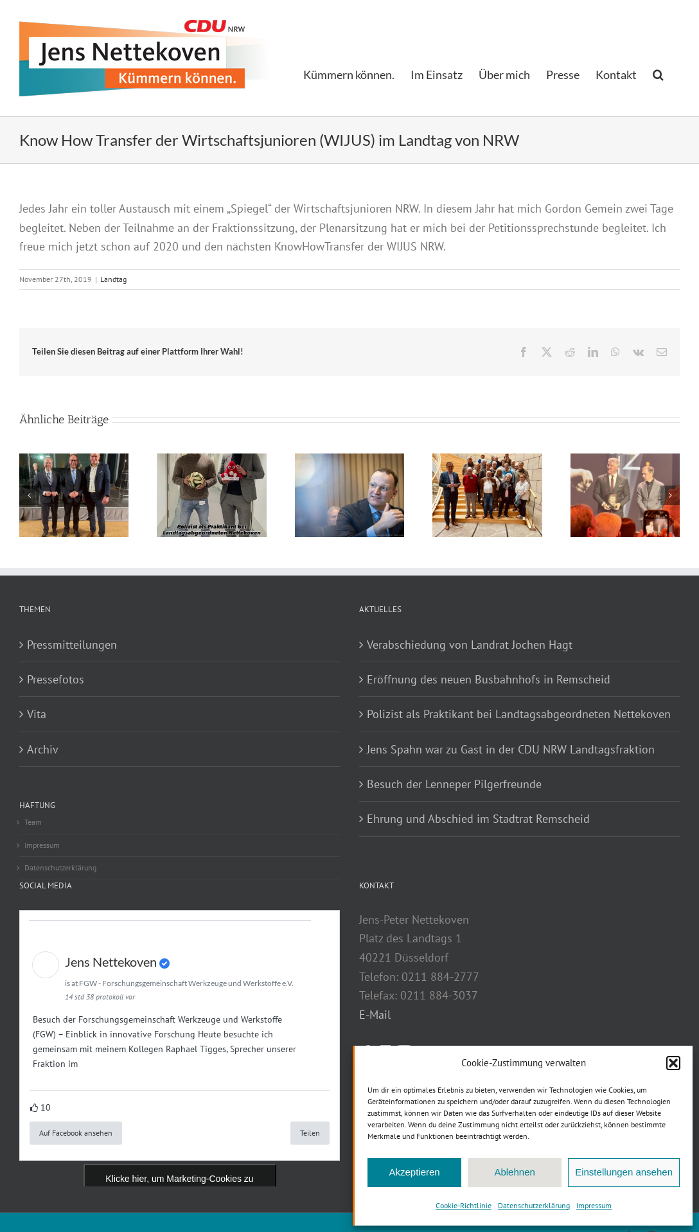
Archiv (42, 749)
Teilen (310, 1133)
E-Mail (375, 1014)
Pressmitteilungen (72, 644)
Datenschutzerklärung (534, 1205)
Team (33, 822)
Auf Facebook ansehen (75, 1133)
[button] (673, 1063)
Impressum (594, 1205)
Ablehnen (514, 1171)
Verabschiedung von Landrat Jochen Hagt (469, 644)
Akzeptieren (414, 1171)
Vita (36, 714)
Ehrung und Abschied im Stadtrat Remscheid (478, 818)
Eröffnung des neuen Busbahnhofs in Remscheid (488, 679)
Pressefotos (55, 679)
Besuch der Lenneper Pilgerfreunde (454, 784)
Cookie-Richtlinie (463, 1205)
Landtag (113, 279)
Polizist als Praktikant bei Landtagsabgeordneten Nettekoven (519, 714)
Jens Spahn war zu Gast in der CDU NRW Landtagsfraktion (511, 749)
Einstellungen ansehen (624, 1171)
